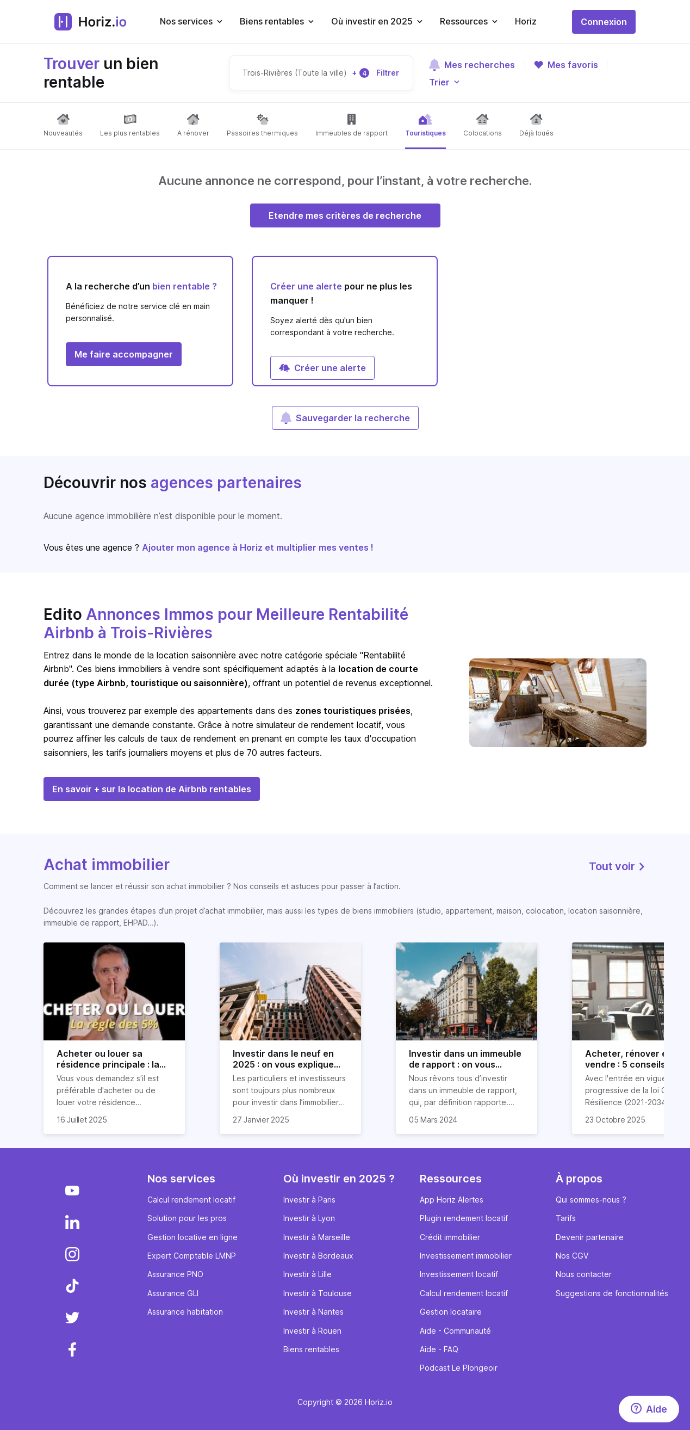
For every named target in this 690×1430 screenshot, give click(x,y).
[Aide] (649, 1409)
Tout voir (618, 866)
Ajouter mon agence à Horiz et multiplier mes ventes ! (258, 547)
